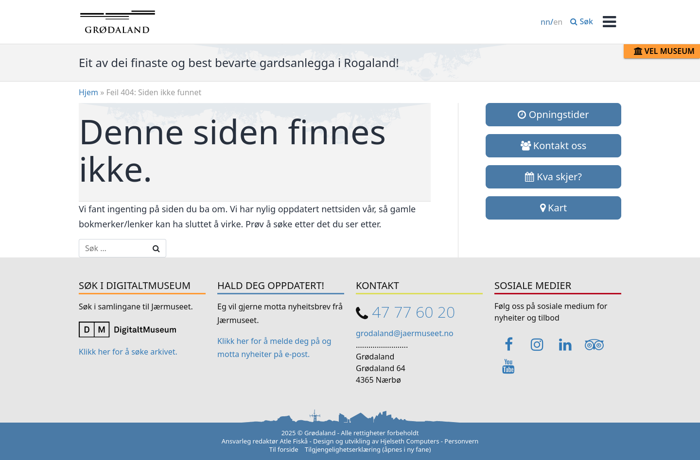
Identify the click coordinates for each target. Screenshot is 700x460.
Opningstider (553, 114)
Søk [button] (581, 21)
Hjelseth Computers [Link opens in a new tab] (409, 441)
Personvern (461, 441)
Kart (553, 207)
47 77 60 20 (413, 311)
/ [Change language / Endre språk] (551, 22)
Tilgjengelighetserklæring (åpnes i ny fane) (368, 449)
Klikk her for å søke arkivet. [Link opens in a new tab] (128, 351)
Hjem (88, 92)
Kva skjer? (553, 176)
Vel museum (664, 51)
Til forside (283, 449)
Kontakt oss (554, 145)
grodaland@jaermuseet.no (405, 333)
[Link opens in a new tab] (127, 328)
